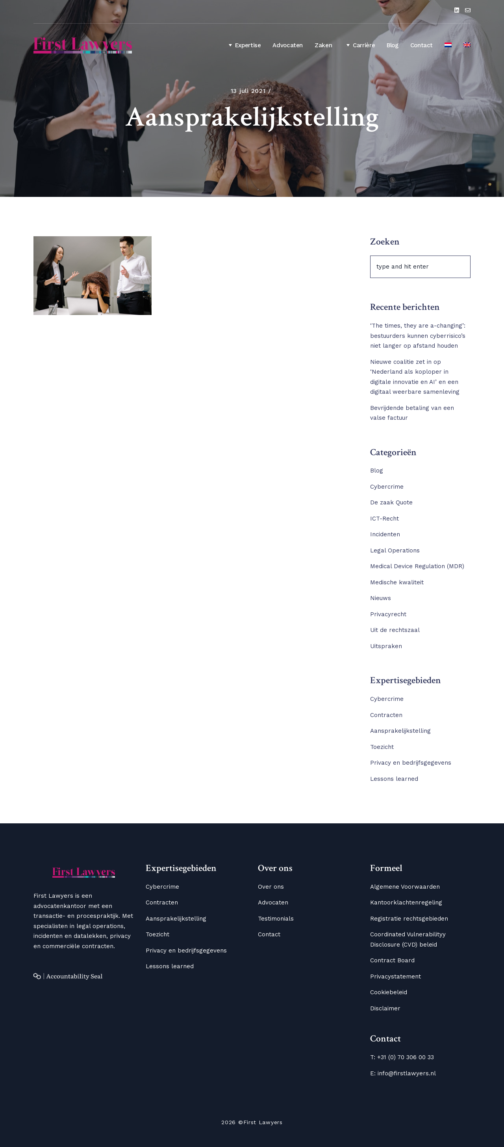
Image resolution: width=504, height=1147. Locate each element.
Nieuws (380, 598)
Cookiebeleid (388, 992)
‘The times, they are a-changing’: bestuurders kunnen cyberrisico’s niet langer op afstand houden (417, 335)
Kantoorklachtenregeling (406, 902)
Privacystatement (395, 976)
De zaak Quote (391, 502)
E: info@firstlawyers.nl (403, 1073)
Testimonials (276, 918)
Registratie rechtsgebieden (409, 918)
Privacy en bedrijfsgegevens (410, 762)
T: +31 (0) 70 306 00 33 (402, 1057)
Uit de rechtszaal (395, 630)
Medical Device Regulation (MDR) (417, 566)
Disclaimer (385, 1008)
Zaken (323, 45)
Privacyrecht (388, 614)
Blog (392, 45)
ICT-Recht (384, 518)
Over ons (271, 886)
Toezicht (382, 746)
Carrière (359, 45)
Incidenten (385, 534)
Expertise (243, 45)
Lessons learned (394, 778)
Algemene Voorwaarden (405, 886)
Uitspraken (386, 646)
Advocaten (287, 45)
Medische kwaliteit (397, 582)
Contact (421, 45)
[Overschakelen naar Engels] (467, 46)
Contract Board (392, 960)
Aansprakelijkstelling (400, 730)
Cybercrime (387, 486)
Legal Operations (395, 550)
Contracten (386, 715)
